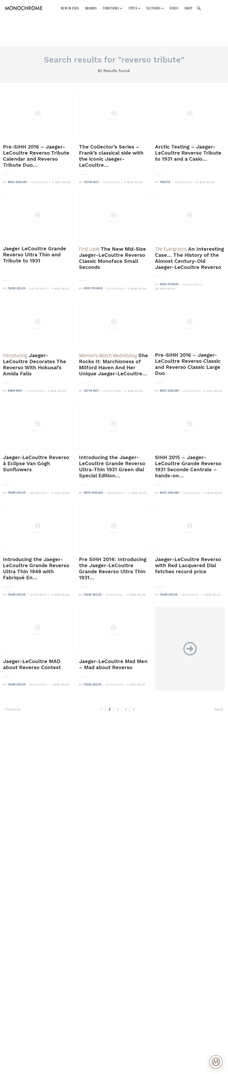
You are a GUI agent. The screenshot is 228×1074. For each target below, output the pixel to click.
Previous (13, 709)
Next (218, 709)
